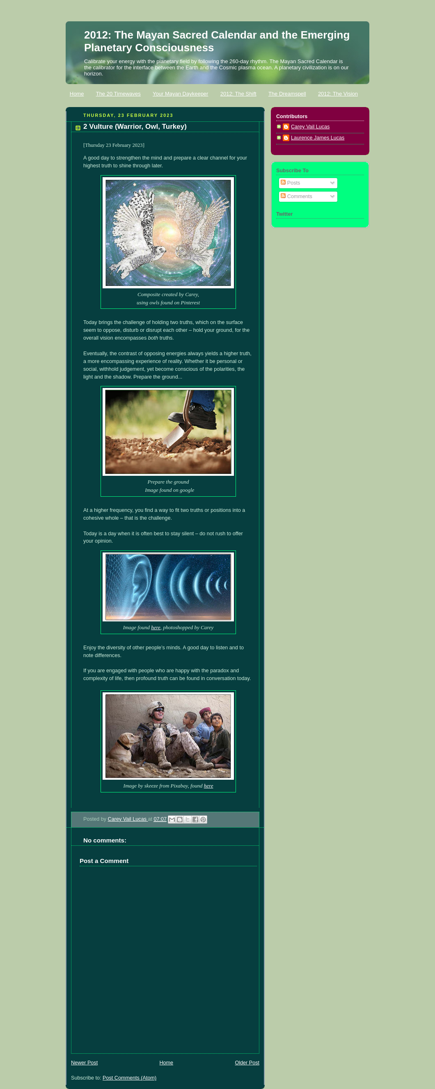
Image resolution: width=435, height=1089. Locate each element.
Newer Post (84, 1063)
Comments (296, 196)
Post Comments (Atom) (129, 1078)
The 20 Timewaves (118, 94)
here (155, 627)
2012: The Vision (338, 94)
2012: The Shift (238, 94)
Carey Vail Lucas (128, 819)
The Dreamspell (287, 94)
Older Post (247, 1063)
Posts (290, 183)
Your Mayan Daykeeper (180, 94)
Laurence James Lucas (317, 138)
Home (77, 94)
